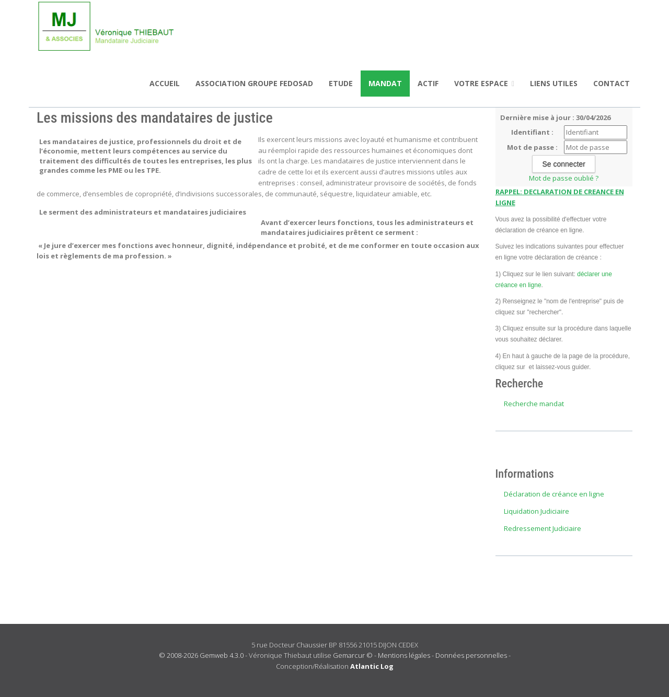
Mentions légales (404, 655)
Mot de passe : (532, 147)
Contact (611, 83)
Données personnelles (471, 655)
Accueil (164, 83)
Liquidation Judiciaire (536, 511)
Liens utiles (554, 83)
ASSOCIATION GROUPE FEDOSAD (254, 83)
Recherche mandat (534, 403)
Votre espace (484, 83)
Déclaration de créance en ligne (554, 494)
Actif (428, 83)
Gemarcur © (353, 655)
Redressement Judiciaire (542, 528)
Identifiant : (532, 132)
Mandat (385, 83)
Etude (341, 83)
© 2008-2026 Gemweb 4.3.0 (201, 655)
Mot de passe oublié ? (563, 178)
